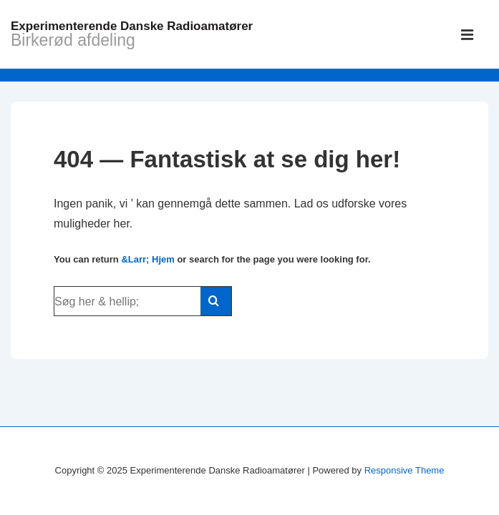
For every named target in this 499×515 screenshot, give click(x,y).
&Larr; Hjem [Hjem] (147, 259)
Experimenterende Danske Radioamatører (132, 26)
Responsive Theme (404, 470)
